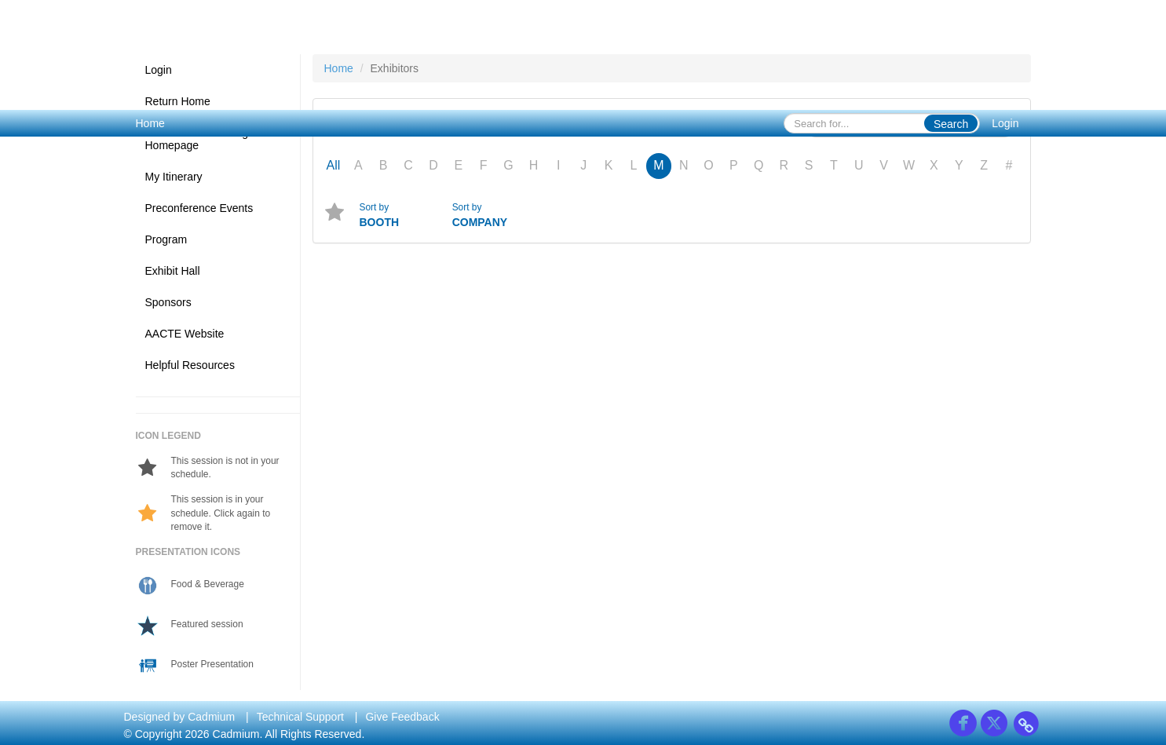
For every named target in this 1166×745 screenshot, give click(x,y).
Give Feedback (402, 716)
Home (150, 123)
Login (1005, 123)
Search (951, 124)
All (334, 165)
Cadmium (211, 716)
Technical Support (300, 716)
